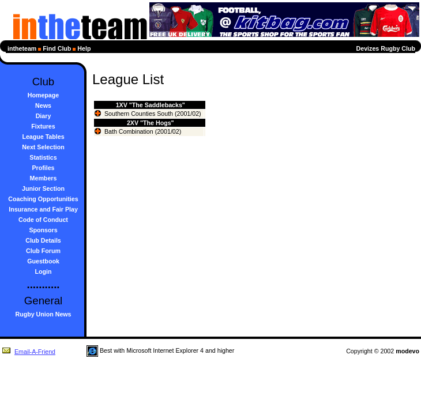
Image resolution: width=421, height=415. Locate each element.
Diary (43, 115)
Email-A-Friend (28, 351)
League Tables (43, 136)
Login (43, 271)
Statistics (43, 157)
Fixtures (43, 126)
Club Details (43, 240)
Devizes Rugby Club (385, 48)
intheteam (21, 48)
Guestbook (43, 261)
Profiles (43, 167)
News (43, 105)
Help (84, 48)
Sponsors (43, 230)
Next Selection (43, 147)
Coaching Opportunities (43, 198)
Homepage (43, 95)
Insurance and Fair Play (43, 209)
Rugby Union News (43, 314)
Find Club (57, 48)
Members (43, 178)
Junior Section (43, 188)
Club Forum (43, 250)
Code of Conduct (43, 219)
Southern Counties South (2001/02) (153, 113)
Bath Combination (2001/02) (143, 131)
